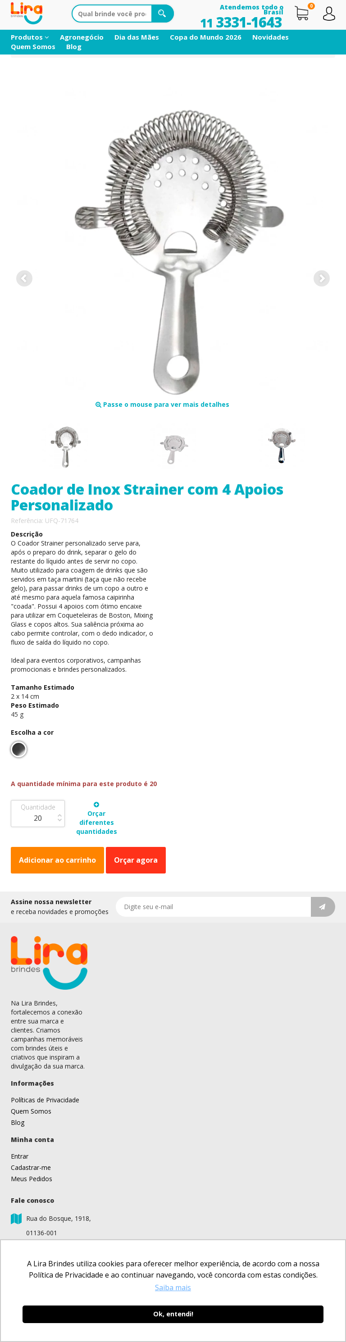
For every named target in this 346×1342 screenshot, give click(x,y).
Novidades (270, 36)
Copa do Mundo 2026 (205, 36)
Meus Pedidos (31, 1178)
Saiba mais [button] (173, 1287)
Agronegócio (82, 36)
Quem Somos (33, 46)
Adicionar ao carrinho (57, 860)
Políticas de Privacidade (45, 1100)
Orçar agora (136, 860)
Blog (74, 46)
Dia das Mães (136, 36)
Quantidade (38, 807)
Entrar (19, 1156)
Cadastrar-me (31, 1167)
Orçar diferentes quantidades (96, 818)
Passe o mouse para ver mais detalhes (162, 404)
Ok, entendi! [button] (173, 1314)
